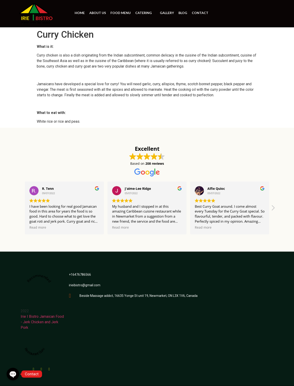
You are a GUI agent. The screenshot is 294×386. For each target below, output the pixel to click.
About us (97, 13)
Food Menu (120, 13)
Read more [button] (37, 227)
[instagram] (49, 367)
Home (80, 13)
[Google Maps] (41, 367)
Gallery (167, 13)
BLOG (182, 13)
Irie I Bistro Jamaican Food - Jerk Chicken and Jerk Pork (42, 322)
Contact (200, 13)
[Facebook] (33, 367)
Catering (145, 13)
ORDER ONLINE (250, 13)
